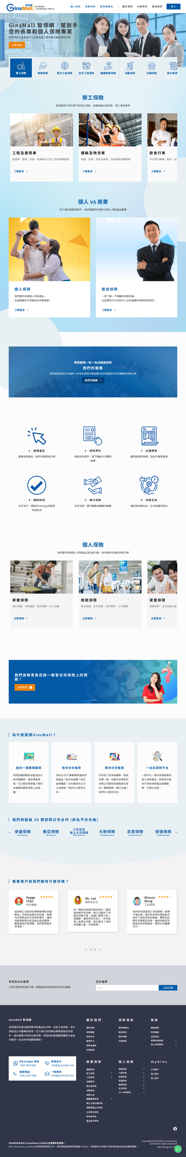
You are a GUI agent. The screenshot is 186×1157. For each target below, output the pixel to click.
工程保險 (90, 1077)
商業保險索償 (157, 1040)
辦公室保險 (91, 1086)
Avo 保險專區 (125, 1092)
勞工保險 (90, 1073)
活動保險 (90, 1090)
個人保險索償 (157, 1044)
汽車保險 (123, 1073)
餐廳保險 (90, 1069)
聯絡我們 (157, 6)
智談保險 (123, 1032)
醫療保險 (123, 1084)
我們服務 (90, 1032)
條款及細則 (91, 1045)
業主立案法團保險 (94, 1103)
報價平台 (90, 1040)
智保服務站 (124, 1027)
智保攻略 (123, 1036)
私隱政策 (90, 1049)
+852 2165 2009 (27, 1075)
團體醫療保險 (92, 1099)
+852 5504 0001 (27, 1065)
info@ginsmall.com (62, 1065)
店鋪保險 (90, 1081)
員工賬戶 (155, 1073)
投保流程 (155, 1036)
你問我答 (142, 6)
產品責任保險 (92, 1120)
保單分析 (90, 1036)
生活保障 (123, 1088)
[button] (173, 6)
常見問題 (155, 1032)
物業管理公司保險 (94, 1107)
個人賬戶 (155, 1078)
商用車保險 (91, 1116)
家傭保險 (123, 1080)
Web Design (163, 1146)
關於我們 (127, 6)
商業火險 (90, 1094)
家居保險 (123, 1077)
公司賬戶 (155, 1069)
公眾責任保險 (92, 1112)
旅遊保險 (123, 1069)
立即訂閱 (168, 988)
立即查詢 (17, 45)
